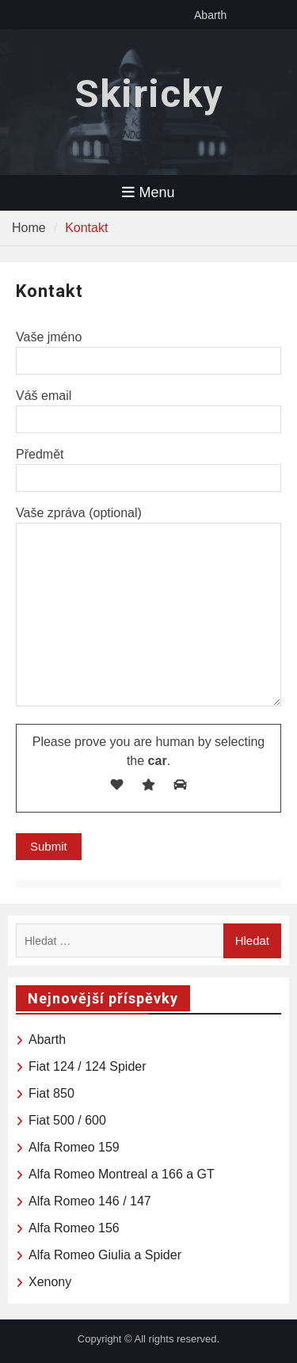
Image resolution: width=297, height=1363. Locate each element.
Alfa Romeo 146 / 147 (90, 1201)
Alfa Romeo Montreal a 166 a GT (122, 1174)
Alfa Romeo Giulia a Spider (105, 1255)
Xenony (50, 1282)
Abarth (210, 15)
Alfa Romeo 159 (74, 1147)
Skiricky (148, 93)
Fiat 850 (51, 1093)
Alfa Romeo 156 (74, 1228)
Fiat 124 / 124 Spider (88, 1066)
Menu (148, 192)
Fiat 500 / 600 (67, 1120)
